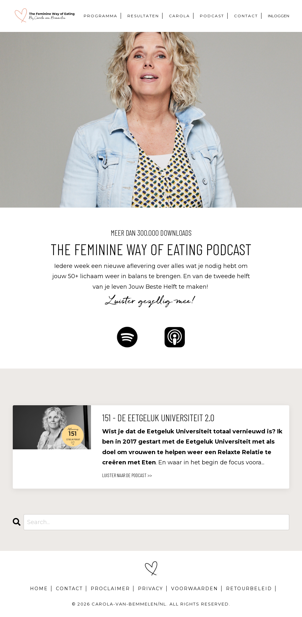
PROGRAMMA (100, 15)
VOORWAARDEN (194, 588)
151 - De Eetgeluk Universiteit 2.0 (158, 417)
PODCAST (212, 15)
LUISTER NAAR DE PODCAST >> (127, 475)
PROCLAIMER (110, 588)
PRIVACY (150, 588)
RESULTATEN (143, 15)
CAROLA (179, 15)
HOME (39, 588)
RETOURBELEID (249, 588)
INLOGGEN (278, 15)
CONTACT (246, 15)
